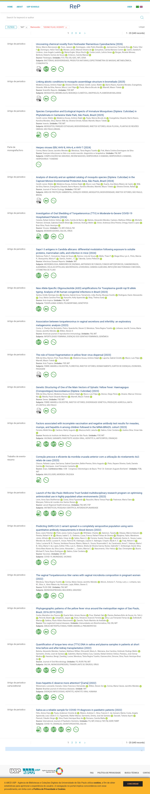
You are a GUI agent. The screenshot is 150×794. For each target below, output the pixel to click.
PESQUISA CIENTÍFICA (66, 508)
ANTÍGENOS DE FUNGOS (91, 264)
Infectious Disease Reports (54, 261)
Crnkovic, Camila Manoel (78, 55)
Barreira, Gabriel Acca (71, 295)
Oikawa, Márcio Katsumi (129, 533)
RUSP (81, 662)
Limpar (142, 27)
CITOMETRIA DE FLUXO (46, 270)
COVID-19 (48, 557)
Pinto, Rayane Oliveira (116, 463)
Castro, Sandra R (133, 50)
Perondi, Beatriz (45, 618)
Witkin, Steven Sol (96, 686)
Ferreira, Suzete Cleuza (100, 538)
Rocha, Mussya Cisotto (105, 295)
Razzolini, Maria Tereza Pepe (98, 500)
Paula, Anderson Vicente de (65, 713)
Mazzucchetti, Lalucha (88, 430)
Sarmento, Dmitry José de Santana (50, 654)
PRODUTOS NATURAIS (79, 60)
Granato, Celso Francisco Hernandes (70, 686)
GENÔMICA (103, 336)
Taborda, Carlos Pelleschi (88, 259)
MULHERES (67, 590)
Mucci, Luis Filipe (69, 87)
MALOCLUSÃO (50, 474)
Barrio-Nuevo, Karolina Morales (118, 85)
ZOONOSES (136, 366)
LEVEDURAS (84, 267)
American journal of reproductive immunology (61, 334)
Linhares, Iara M (122, 328)
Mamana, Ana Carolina (107, 651)
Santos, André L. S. (67, 259)
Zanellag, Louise (66, 656)
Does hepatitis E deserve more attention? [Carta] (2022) (66, 683)
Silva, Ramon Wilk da (59, 121)
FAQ (91, 773)
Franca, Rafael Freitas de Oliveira (99, 535)
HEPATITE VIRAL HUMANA (86, 691)
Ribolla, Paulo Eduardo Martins (54, 397)
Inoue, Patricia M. (68, 541)
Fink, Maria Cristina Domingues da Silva (117, 151)
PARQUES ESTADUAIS (64, 126)
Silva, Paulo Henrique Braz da (71, 718)
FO (60, 228)
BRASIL (57, 129)
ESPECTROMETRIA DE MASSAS (102, 60)
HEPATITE (69, 691)
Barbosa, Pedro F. (43, 256)
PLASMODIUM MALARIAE (110, 93)
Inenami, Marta (119, 713)
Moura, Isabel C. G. (64, 535)
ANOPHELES (93, 93)
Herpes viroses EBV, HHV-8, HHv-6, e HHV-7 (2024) (63, 147)
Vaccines (46, 554)
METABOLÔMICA (124, 60)
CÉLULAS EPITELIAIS (56, 267)
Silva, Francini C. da (104, 713)
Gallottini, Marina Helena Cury (80, 654)
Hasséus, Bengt (52, 656)
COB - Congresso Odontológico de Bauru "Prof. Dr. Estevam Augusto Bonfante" (95, 469)
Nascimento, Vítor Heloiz (105, 549)
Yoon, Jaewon (67, 47)
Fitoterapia (47, 58)
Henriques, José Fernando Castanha (60, 466)
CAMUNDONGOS (131, 264)
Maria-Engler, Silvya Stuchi (75, 52)
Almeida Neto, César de (61, 538)
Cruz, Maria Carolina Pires (49, 297)
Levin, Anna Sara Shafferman (48, 500)
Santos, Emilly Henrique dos (47, 295)
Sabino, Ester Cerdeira (110, 430)
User (129, 7)
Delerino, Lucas (79, 535)
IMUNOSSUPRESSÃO (52, 590)
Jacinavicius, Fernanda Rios (118, 47)
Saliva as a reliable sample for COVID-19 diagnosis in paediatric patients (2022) (79, 710)
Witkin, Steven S (66, 331)
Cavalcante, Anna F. (120, 543)
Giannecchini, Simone (109, 656)
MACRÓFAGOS (72, 267)
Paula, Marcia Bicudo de (89, 87)
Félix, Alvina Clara (43, 713)
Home (10, 7)
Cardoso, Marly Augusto (65, 430)
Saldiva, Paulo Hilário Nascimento (59, 620)
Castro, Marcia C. (84, 549)
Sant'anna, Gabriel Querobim (67, 463)
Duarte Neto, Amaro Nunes (75, 615)
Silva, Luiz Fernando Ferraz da (117, 618)
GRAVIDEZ (77, 590)
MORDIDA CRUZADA (65, 474)
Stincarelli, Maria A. (89, 651)
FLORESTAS (74, 366)
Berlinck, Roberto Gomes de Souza (50, 55)
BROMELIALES (61, 93)
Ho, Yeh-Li (138, 615)
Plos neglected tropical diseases (56, 623)
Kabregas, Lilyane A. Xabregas (89, 541)
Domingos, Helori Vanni (50, 50)
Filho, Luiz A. (70, 546)
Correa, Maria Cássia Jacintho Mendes (52, 151)
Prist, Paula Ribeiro (62, 358)
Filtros (10, 27)
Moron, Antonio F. (108, 582)
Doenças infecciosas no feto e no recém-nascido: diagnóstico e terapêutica (74, 153)
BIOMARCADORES (51, 231)
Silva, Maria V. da (46, 546)
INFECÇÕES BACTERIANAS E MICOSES (124, 267)
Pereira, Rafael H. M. (44, 535)
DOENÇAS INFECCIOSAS (54, 691)
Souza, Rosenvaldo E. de (101, 543)
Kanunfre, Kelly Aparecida (74, 297)
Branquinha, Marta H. (47, 259)
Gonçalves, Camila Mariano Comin (109, 50)
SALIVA (63, 231)
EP (61, 554)
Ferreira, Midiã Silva (44, 430)
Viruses (46, 228)
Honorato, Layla (66, 584)
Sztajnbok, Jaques (63, 618)
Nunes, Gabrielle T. (112, 546)
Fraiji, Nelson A (128, 541)
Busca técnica (132, 773)
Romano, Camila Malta (95, 718)
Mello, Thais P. (105, 256)
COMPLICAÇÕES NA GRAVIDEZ (57, 156)
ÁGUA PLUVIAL (112, 126)
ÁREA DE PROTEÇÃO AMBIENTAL (58, 192)
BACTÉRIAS (49, 60)
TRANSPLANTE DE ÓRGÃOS (81, 664)
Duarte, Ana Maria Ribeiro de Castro (118, 184)
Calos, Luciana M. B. (44, 543)
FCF (62, 58)
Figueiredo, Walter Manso (70, 716)
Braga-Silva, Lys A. (121, 256)
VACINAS (48, 438)
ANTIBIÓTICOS (50, 508)
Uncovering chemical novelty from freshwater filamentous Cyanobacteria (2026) (79, 44)
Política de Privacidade (109, 773)
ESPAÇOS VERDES (80, 192)
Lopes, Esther (59, 546)
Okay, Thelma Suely (96, 297)
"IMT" (24, 27)
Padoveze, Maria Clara (122, 500)
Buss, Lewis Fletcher (44, 533)
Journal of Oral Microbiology (54, 662)
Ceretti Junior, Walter (93, 85)
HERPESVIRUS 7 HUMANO (47, 159)
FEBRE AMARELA (74, 626)
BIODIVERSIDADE (62, 60)
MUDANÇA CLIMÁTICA (77, 93)
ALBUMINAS (41, 267)
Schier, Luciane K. (53, 541)
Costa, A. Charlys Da (44, 328)
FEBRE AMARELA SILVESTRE (56, 366)
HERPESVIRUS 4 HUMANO (97, 156)
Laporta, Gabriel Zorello (112, 358)
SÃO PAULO (48, 129)
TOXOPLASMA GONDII (53, 303)
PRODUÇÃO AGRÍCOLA (116, 402)
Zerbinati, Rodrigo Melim (83, 223)
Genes (45, 399)
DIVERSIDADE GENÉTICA (96, 402)
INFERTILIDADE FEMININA (55, 336)
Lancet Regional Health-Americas (56, 505)
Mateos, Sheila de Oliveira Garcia (90, 546)
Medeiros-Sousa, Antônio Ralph (49, 85)
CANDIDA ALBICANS (98, 267)
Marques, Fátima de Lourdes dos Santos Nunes (55, 502)
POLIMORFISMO (70, 303)
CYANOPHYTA (42, 63)
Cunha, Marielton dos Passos (48, 615)
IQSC (74, 58)
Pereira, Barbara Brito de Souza (120, 615)
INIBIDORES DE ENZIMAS (69, 264)
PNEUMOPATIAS (89, 626)
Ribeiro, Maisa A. (83, 543)
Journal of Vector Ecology (53, 189)
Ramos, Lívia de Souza (86, 256)
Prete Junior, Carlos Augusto (68, 533)
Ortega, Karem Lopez (130, 223)
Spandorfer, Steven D (77, 328)
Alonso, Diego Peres (109, 394)
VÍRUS (69, 231)
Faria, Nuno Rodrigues (54, 551)
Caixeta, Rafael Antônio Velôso (48, 220)
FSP (68, 90)
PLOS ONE (47, 587)
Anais (45, 469)
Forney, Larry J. (122, 582)
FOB (139, 469)
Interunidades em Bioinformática (92, 623)
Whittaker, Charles (90, 533)
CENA (83, 58)
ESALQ (68, 228)
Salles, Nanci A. (80, 538)
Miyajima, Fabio (123, 535)
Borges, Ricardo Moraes (125, 52)
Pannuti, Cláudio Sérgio (45, 718)
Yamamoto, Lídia (88, 295)
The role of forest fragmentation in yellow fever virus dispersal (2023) (73, 354)
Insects (46, 123)
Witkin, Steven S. (81, 584)
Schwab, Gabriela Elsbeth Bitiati (57, 223)
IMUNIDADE (58, 557)
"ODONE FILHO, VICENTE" (55, 27)
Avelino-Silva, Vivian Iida (132, 430)
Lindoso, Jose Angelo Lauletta (48, 52)
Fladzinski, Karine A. (121, 538)
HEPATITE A (90, 438)
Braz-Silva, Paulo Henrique (47, 225)
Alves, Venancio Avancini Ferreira (87, 618)
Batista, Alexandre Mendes (99, 220)
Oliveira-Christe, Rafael (74, 85)
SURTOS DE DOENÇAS (121, 366)
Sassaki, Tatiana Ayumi (123, 716)
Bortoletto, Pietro (61, 328)
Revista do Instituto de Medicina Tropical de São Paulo (65, 435)
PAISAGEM (40, 369)
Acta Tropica (48, 363)
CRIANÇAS (112, 438)
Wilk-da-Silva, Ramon (52, 87)
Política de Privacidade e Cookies (49, 789)
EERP (111, 721)
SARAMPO (57, 438)
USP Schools (33, 7)
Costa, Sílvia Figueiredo (73, 500)
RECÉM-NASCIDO (78, 156)
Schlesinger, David (128, 546)
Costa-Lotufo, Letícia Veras (101, 52)
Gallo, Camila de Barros (74, 220)
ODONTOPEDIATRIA (71, 724)
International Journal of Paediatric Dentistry (61, 721)
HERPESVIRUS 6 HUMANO (120, 156)
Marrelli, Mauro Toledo (112, 87)
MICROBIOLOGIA (51, 264)
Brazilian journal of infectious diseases (59, 689)
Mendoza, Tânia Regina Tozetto (84, 151)
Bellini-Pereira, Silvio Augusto (92, 463)
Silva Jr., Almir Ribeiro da (49, 584)
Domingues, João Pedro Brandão (89, 47)
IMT (78, 58)
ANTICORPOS (101, 438)
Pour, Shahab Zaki (96, 615)
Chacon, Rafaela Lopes (45, 463)
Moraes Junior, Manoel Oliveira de (77, 50)
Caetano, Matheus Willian (121, 220)
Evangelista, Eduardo (118, 118)
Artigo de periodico (16, 44)
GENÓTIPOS (83, 303)
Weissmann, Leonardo (45, 686)
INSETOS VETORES (98, 126)
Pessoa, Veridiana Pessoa (64, 543)
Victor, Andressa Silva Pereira (109, 223)
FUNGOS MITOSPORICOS (112, 264)
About (20, 7)
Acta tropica (48, 300)
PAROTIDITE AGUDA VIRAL (73, 438)
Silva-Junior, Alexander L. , (65, 549)
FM (66, 58)
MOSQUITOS (49, 93)
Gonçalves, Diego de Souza (62, 256)
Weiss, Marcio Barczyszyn (46, 47)
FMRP (116, 721)
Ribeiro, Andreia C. (87, 713)
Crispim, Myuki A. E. (111, 541)
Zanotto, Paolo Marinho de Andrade (91, 620)
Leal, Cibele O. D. (52, 716)
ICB (70, 58)
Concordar (133, 784)
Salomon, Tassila (109, 533)
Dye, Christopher (125, 549)
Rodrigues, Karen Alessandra (130, 295)
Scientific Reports (50, 90)
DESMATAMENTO (104, 366)
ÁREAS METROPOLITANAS (55, 626)
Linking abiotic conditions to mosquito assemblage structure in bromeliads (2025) (80, 81)
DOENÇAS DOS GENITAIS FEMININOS (82, 336)
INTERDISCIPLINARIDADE (87, 508)
